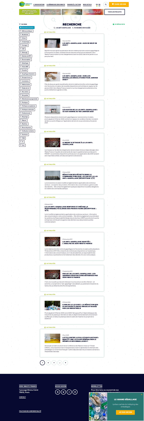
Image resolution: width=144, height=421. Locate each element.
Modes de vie (24, 88)
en (99, 4)
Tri (21, 141)
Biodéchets (24, 34)
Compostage (24, 41)
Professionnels (25, 113)
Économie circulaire (26, 27)
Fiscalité (23, 70)
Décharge (23, 52)
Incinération (24, 81)
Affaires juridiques (26, 31)
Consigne (23, 45)
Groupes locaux (25, 77)
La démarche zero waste (56, 4)
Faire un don (119, 4)
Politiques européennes (27, 106)
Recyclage (24, 116)
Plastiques (24, 102)
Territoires (24, 134)
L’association (38, 4)
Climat (23, 38)
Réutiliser (23, 124)
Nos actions (24, 91)
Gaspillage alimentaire (27, 74)
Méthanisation (25, 84)
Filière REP (24, 66)
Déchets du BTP (25, 56)
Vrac (22, 145)
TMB (22, 138)
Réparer (23, 120)
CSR (22, 49)
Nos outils (87, 4)
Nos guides (24, 95)
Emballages (24, 63)
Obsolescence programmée (28, 99)
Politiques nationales (27, 109)
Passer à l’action (74, 4)
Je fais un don (125, 412)
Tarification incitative (27, 131)
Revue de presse (25, 127)
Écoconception (25, 59)
